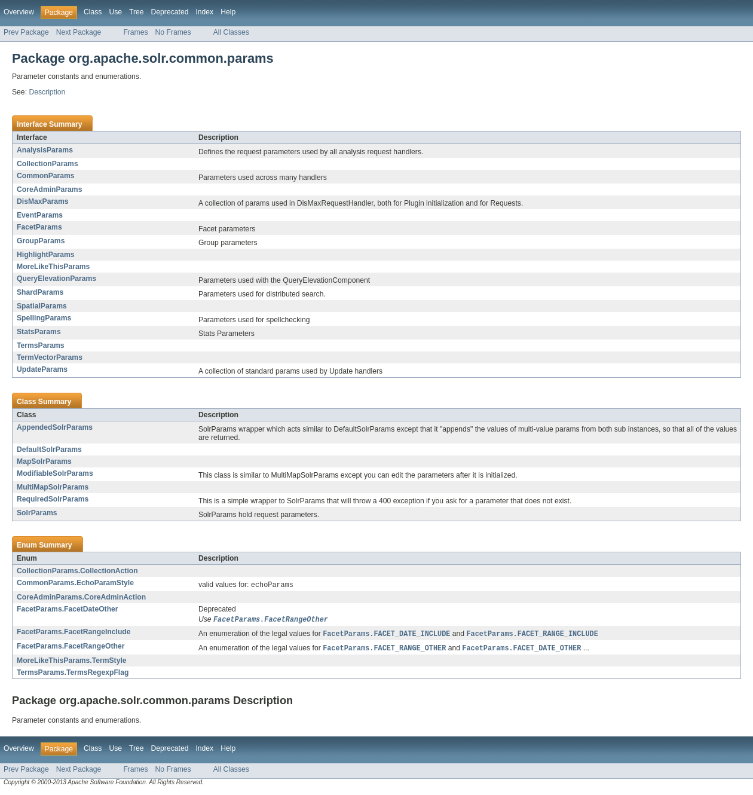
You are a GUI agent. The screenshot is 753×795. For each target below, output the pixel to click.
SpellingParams (44, 318)
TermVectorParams (49, 357)
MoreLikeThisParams (53, 266)
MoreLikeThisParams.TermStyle (72, 663)
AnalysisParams (45, 150)
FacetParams (39, 227)
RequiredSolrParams (52, 499)
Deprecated (170, 12)
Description (47, 92)
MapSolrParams (44, 461)
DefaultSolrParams (49, 449)
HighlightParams (46, 254)
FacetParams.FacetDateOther (67, 610)
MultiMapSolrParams (52, 487)
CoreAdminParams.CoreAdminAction (81, 598)
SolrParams (37, 513)
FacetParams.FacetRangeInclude (74, 633)
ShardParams (40, 292)
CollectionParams (47, 164)
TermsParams (41, 345)
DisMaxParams (43, 201)
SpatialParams (42, 306)
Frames (135, 32)
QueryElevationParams (56, 278)
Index (204, 12)
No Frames (173, 32)
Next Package (79, 32)
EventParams (40, 215)
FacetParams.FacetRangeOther (70, 648)
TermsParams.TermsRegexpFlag (72, 675)
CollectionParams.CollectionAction (77, 571)
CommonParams (46, 176)
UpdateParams (42, 369)
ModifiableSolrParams (55, 473)
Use (115, 12)
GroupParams (41, 241)
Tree (136, 12)
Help (228, 12)
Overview (19, 12)
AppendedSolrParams (55, 427)
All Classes (231, 32)
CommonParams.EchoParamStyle (75, 583)
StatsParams (39, 332)
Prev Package (26, 32)
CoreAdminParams (49, 189)
